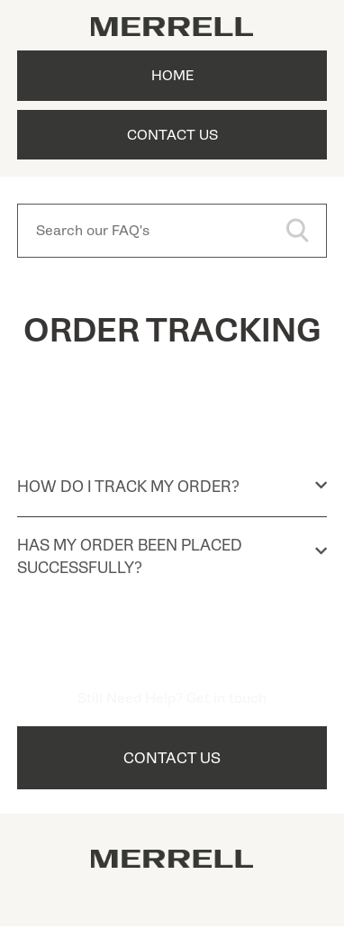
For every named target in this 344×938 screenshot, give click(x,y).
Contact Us (172, 135)
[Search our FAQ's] (172, 231)
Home (172, 76)
